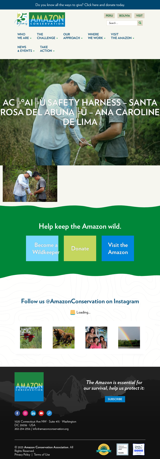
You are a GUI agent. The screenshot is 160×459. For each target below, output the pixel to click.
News (26, 49)
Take (47, 49)
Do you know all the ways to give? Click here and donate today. (80, 5)
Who (24, 36)
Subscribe (115, 399)
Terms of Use (42, 454)
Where (96, 36)
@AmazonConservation (75, 301)
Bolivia (124, 15)
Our (73, 36)
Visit (139, 15)
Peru (109, 15)
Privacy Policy (22, 454)
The (47, 36)
